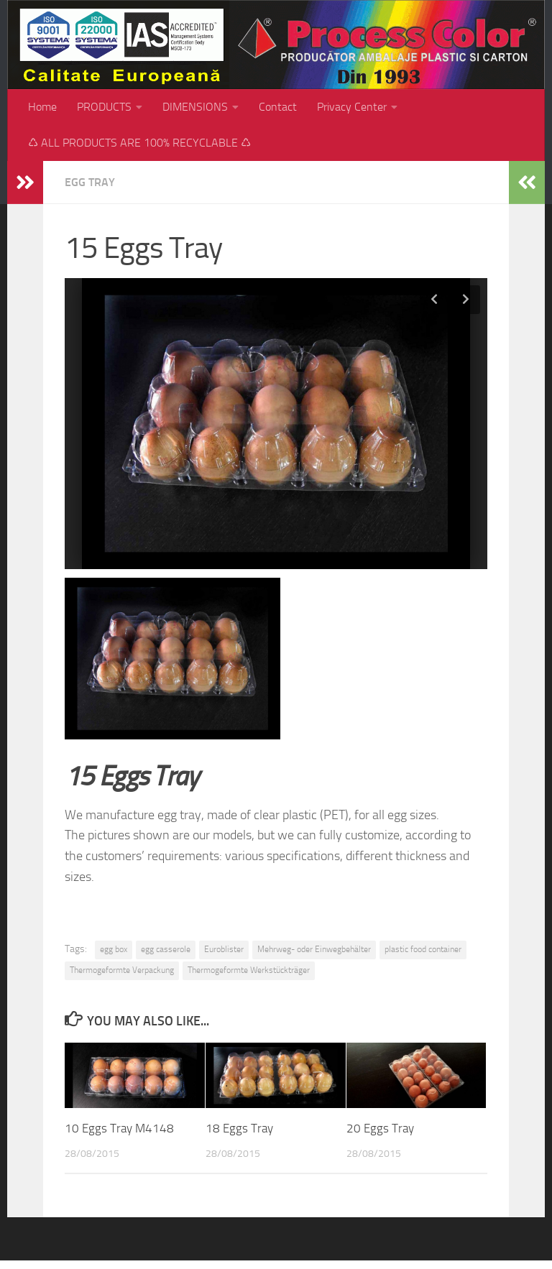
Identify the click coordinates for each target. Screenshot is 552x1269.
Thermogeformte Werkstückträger (249, 970)
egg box (113, 949)
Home (42, 107)
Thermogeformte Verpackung (122, 970)
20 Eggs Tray (380, 1128)
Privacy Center (352, 107)
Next (465, 299)
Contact (278, 107)
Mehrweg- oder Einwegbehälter (314, 949)
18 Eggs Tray (239, 1128)
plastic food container (423, 949)
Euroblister (224, 949)
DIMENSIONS (195, 107)
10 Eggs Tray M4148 (119, 1128)
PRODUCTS (104, 107)
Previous (434, 299)
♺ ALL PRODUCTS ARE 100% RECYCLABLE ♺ (139, 142)
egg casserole (165, 949)
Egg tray (90, 182)
